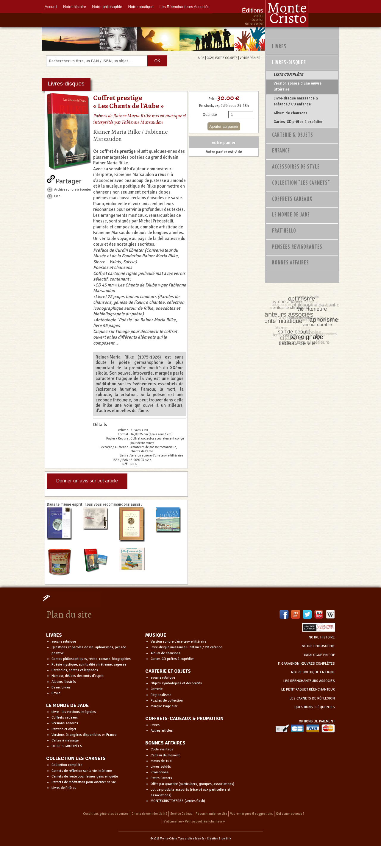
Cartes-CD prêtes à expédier (298, 121)
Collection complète (66, 765)
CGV (210, 58)
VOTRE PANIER (250, 58)
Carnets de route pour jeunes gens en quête (84, 776)
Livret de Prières (63, 788)
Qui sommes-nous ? (290, 814)
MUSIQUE (155, 635)
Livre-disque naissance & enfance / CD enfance (296, 101)
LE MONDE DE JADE (67, 705)
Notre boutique (140, 6)
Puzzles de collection (167, 700)
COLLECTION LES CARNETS (76, 758)
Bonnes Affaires (290, 263)
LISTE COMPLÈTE (288, 74)
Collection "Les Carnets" (301, 183)
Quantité (210, 114)
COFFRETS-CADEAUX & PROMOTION (184, 719)
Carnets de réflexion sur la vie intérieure (81, 771)
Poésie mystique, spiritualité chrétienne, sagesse (88, 664)
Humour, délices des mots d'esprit (77, 676)
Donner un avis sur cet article (87, 480)
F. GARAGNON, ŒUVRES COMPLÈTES (306, 663)
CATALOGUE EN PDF (319, 655)
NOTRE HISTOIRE (322, 637)
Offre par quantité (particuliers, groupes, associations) (192, 784)
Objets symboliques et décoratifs (176, 683)
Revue (55, 693)
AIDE (201, 58)
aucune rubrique (63, 641)
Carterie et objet (63, 729)
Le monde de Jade (291, 215)
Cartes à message (65, 740)
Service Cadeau (181, 814)
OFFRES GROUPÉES (66, 746)
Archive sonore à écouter (72, 189)
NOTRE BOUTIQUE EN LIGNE (313, 672)
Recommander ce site (211, 814)
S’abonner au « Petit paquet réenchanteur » (194, 821)
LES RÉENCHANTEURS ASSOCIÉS (309, 681)
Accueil (51, 6)
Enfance (281, 151)
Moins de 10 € (161, 761)
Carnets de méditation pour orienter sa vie (83, 782)
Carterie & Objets (292, 135)
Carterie (157, 689)
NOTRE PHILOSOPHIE (318, 646)
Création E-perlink (219, 838)
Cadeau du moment (165, 755)
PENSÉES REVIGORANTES (297, 247)
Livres (279, 46)
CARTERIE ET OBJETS (168, 671)
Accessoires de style (296, 167)
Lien (57, 196)
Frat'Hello (284, 231)
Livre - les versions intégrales (73, 712)
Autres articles (162, 730)
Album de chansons (290, 113)
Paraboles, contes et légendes (74, 670)
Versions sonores (64, 723)
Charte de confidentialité (149, 814)
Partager (69, 180)
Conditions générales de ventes (106, 814)
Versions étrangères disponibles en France (83, 735)
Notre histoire (74, 6)
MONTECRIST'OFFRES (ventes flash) (178, 801)
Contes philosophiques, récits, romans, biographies (91, 659)
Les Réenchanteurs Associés (185, 6)
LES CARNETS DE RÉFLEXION (312, 698)
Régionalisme (161, 695)
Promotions (159, 772)
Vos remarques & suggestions (251, 814)
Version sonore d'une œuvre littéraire (297, 86)
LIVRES (54, 635)
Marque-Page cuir (164, 706)
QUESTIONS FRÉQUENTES (314, 707)
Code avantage (162, 749)
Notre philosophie (107, 6)
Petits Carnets (161, 778)
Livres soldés (161, 766)
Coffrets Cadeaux (292, 199)
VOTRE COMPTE (226, 58)
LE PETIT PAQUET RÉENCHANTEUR (308, 689)
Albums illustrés (63, 682)
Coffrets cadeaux (64, 717)
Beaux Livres (61, 687)
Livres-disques (289, 63)
